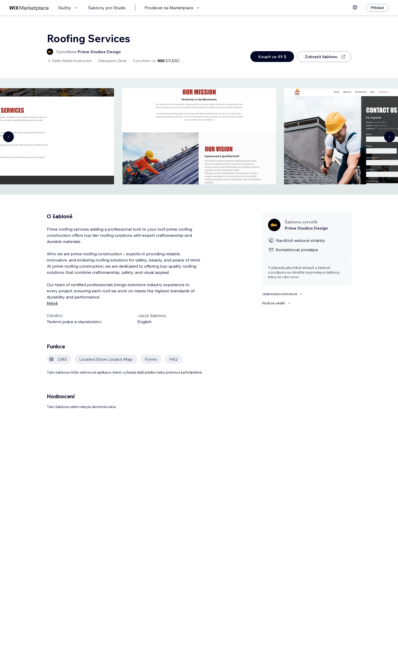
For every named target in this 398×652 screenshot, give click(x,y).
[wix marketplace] (29, 8)
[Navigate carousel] (8, 136)
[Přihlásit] (377, 8)
